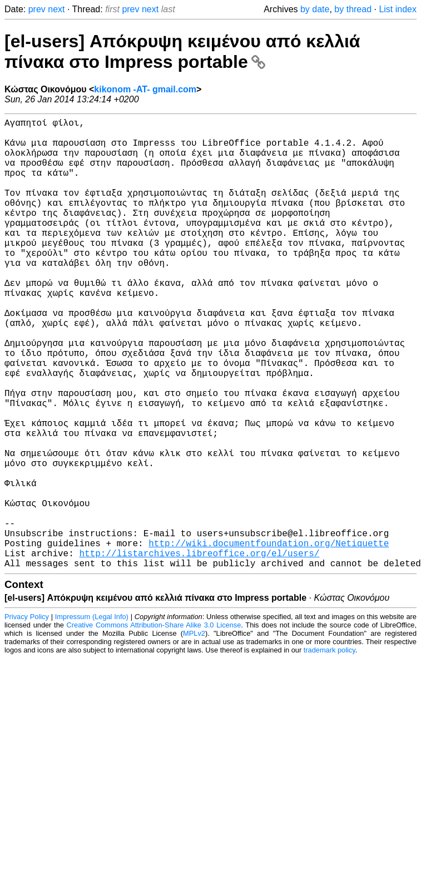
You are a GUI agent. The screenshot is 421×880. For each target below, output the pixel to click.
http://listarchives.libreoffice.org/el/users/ (199, 651)
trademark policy (329, 750)
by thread (353, 9)
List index (398, 9)
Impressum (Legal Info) (91, 717)
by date (314, 9)
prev (37, 9)
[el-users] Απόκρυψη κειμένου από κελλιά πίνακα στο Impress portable (182, 51)
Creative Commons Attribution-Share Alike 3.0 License (154, 725)
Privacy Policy (26, 717)
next (56, 9)
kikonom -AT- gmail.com (145, 89)
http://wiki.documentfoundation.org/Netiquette (268, 638)
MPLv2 (194, 733)
